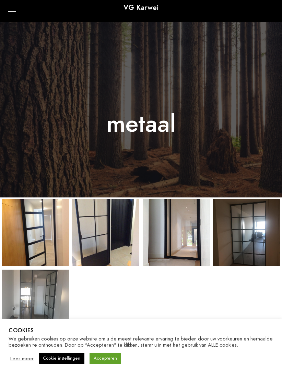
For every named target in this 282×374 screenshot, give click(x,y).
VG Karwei (141, 7)
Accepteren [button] (105, 358)
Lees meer (22, 359)
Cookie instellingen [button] (61, 358)
